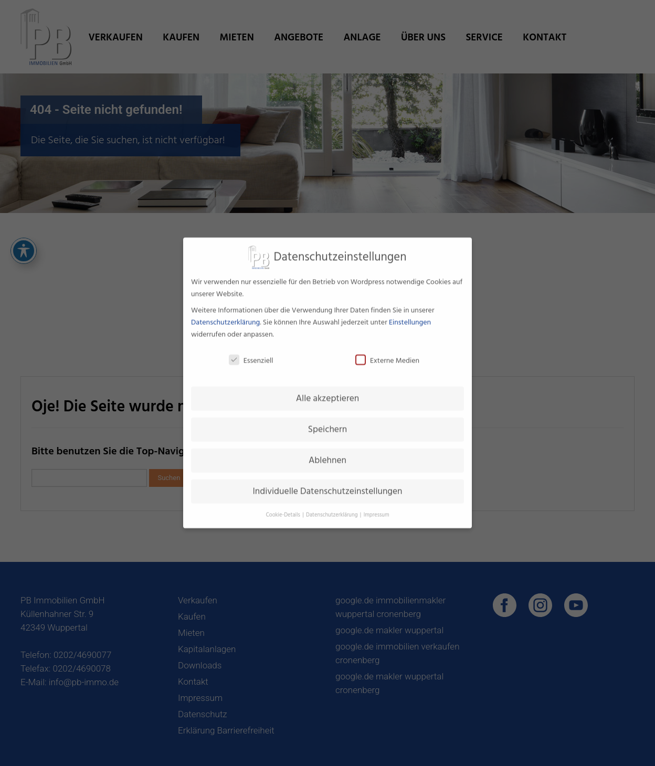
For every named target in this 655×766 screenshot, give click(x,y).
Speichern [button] (327, 422)
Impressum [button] (376, 507)
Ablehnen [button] (327, 453)
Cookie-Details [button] (283, 507)
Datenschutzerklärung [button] (332, 507)
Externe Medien (387, 353)
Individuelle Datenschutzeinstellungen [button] (327, 484)
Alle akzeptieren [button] (328, 391)
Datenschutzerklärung (225, 316)
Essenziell (251, 353)
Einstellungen (410, 316)
